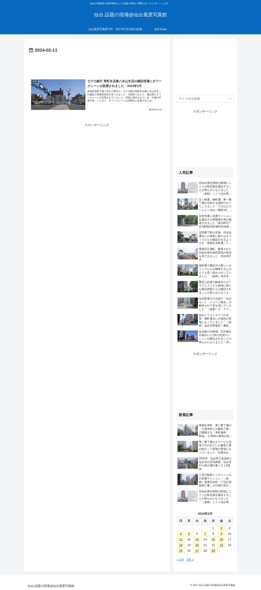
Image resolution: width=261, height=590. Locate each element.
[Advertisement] (97, 63)
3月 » (190, 559)
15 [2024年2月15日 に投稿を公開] (213, 539)
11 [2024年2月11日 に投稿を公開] (180, 539)
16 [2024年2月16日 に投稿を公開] (221, 539)
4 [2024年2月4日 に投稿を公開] (181, 533)
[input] (205, 99)
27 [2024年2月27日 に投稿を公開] (197, 550)
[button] (230, 99)
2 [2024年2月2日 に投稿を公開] (221, 528)
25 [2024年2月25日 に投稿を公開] (180, 550)
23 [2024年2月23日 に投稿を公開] (221, 545)
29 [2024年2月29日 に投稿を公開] (213, 550)
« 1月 (180, 559)
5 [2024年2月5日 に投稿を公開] (189, 533)
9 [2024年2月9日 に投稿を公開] (221, 533)
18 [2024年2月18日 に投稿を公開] (180, 545)
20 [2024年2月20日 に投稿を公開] (197, 545)
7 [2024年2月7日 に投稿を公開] (205, 533)
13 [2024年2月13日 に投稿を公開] (197, 539)
